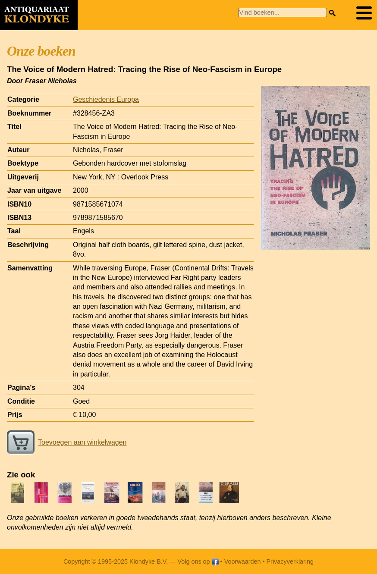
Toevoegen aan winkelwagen (66, 442)
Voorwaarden (242, 561)
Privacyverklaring (290, 561)
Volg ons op (197, 561)
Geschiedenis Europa (106, 99)
